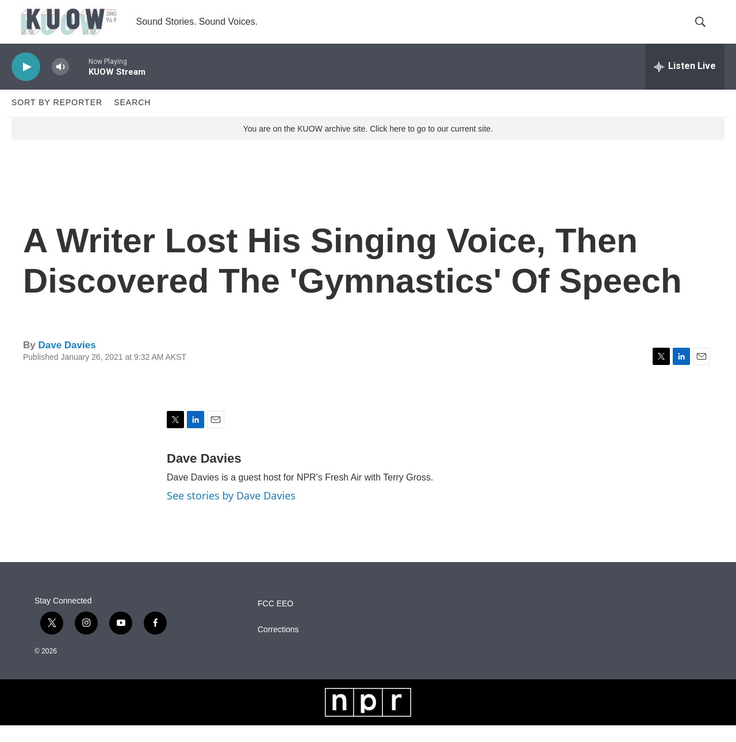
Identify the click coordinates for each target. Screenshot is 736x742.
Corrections (278, 646)
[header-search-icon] (706, 30)
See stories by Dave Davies (231, 513)
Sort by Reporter (57, 119)
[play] (26, 83)
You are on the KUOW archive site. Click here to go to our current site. (368, 145)
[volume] (60, 84)
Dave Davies (66, 361)
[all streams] (684, 83)
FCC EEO (275, 620)
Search (132, 119)
